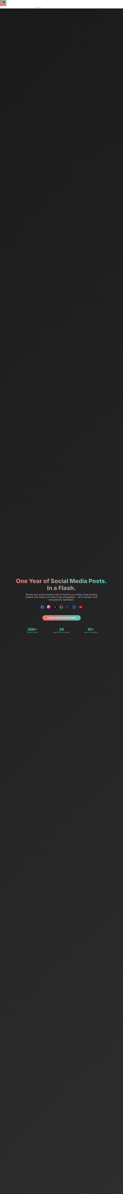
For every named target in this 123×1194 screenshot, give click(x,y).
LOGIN (85, 7)
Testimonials (76, 7)
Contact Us (65, 7)
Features (38, 7)
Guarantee (55, 7)
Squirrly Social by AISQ (15, 3)
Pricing (46, 7)
